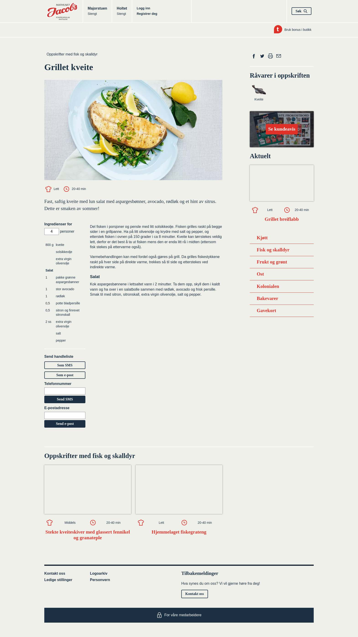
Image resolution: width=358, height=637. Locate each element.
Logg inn (143, 8)
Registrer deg (147, 14)
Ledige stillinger (58, 580)
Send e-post (65, 424)
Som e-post (64, 375)
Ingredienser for (58, 224)
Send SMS (65, 399)
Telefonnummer (57, 384)
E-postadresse (56, 408)
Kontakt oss (54, 573)
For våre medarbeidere (179, 615)
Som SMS (64, 365)
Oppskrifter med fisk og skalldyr (72, 54)
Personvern (100, 580)
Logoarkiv (98, 573)
